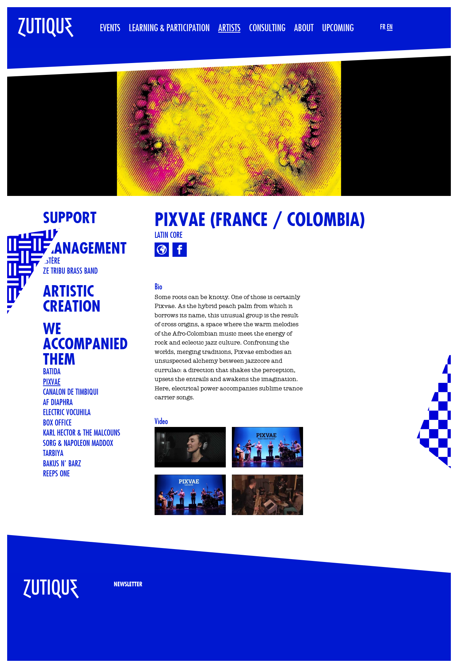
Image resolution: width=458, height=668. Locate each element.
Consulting (267, 27)
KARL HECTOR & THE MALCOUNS (81, 432)
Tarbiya (53, 452)
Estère (51, 260)
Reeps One (56, 473)
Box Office (57, 422)
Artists (229, 27)
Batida (51, 371)
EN (390, 27)
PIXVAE (51, 381)
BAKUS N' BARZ (62, 463)
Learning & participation (169, 27)
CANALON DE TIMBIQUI (70, 391)
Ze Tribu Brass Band (70, 270)
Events (110, 27)
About (303, 27)
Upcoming (338, 27)
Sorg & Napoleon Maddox (78, 442)
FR (382, 27)
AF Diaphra (58, 402)
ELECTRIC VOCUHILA (67, 412)
